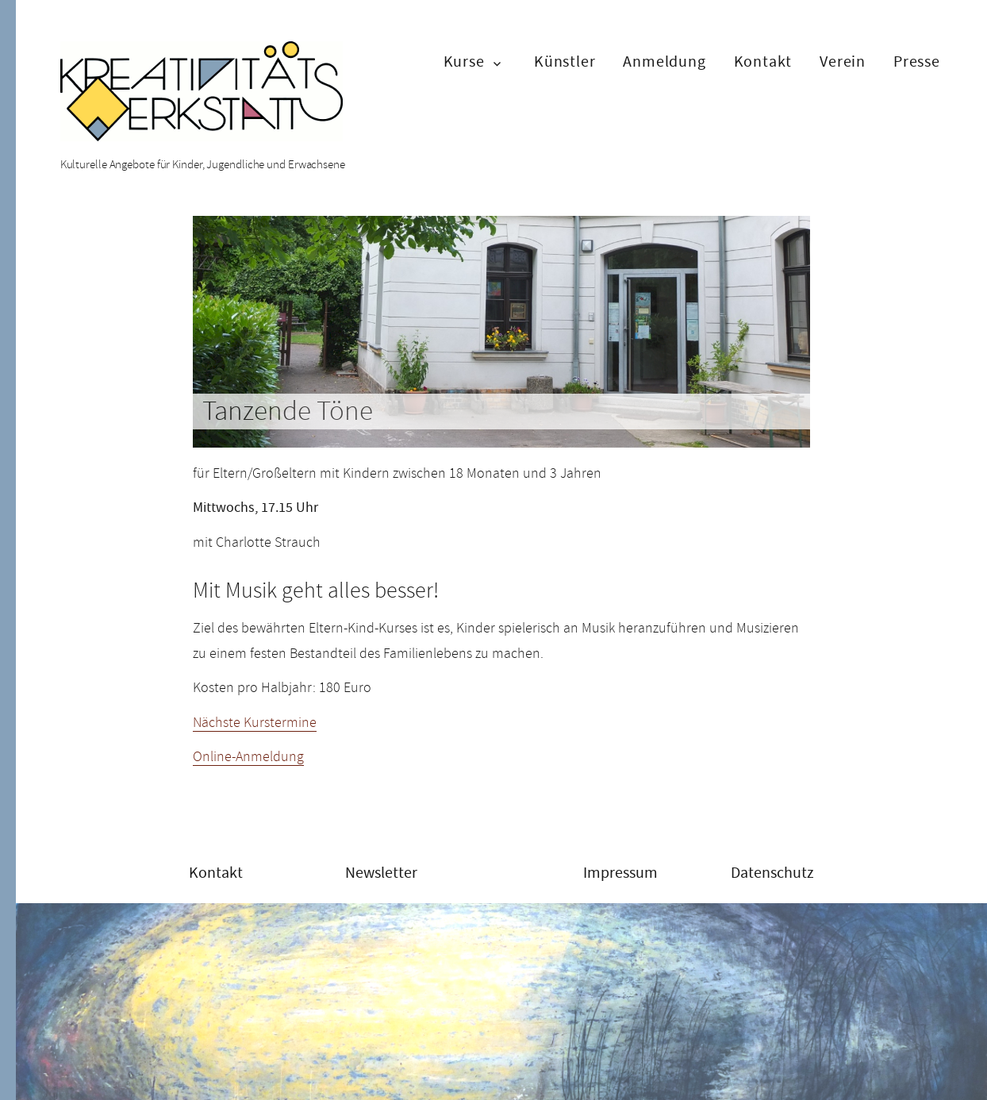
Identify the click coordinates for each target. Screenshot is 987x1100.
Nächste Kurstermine (255, 722)
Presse (916, 61)
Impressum (620, 873)
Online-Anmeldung (248, 756)
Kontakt (763, 61)
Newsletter (381, 873)
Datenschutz (772, 873)
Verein (843, 61)
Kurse (464, 61)
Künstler (564, 61)
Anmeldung (664, 61)
